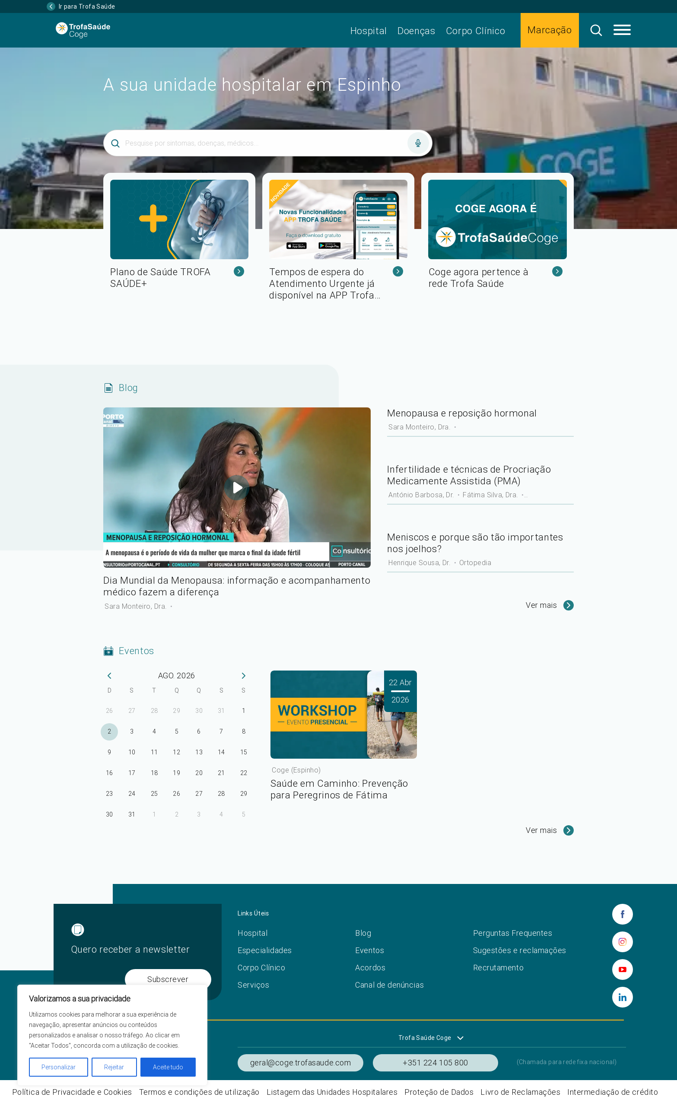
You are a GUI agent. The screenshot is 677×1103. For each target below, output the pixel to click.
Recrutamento (498, 968)
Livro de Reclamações (520, 1092)
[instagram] (622, 941)
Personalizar (58, 1067)
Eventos (369, 950)
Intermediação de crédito (612, 1092)
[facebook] (622, 914)
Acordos (370, 968)
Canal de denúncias (389, 985)
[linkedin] (622, 997)
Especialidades (265, 950)
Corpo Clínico (475, 31)
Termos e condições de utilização (199, 1092)
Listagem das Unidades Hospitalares (332, 1092)
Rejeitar (114, 1067)
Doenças (416, 31)
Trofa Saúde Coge (424, 1038)
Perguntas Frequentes (513, 933)
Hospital (368, 31)
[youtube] (622, 969)
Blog (363, 933)
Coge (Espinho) (296, 770)
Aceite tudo (168, 1067)
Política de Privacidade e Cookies (72, 1092)
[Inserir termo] (267, 143)
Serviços (253, 985)
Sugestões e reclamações (519, 950)
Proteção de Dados (439, 1092)
